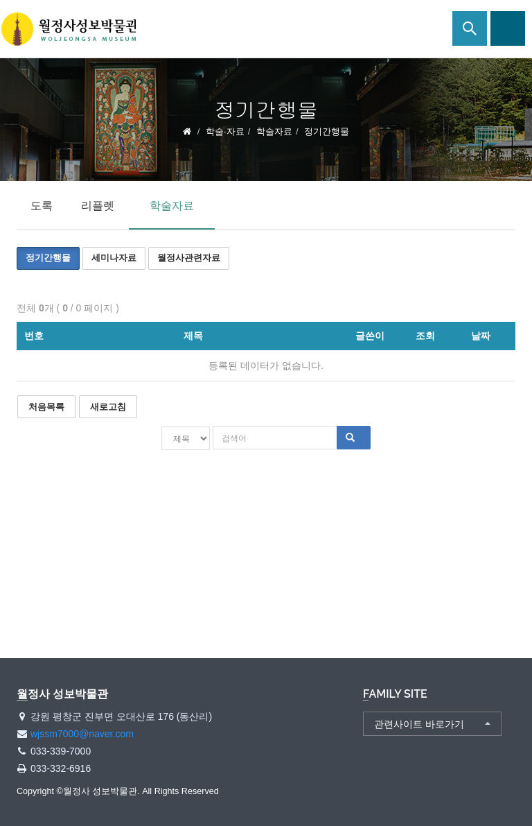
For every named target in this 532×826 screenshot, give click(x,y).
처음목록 (46, 407)
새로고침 (108, 407)
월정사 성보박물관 (69, 29)
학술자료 (274, 131)
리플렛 (97, 206)
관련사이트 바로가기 (419, 724)
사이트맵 (507, 28)
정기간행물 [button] (48, 257)
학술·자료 (225, 131)
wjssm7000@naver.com (82, 733)
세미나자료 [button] (113, 257)
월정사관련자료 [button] (188, 257)
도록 (41, 206)
